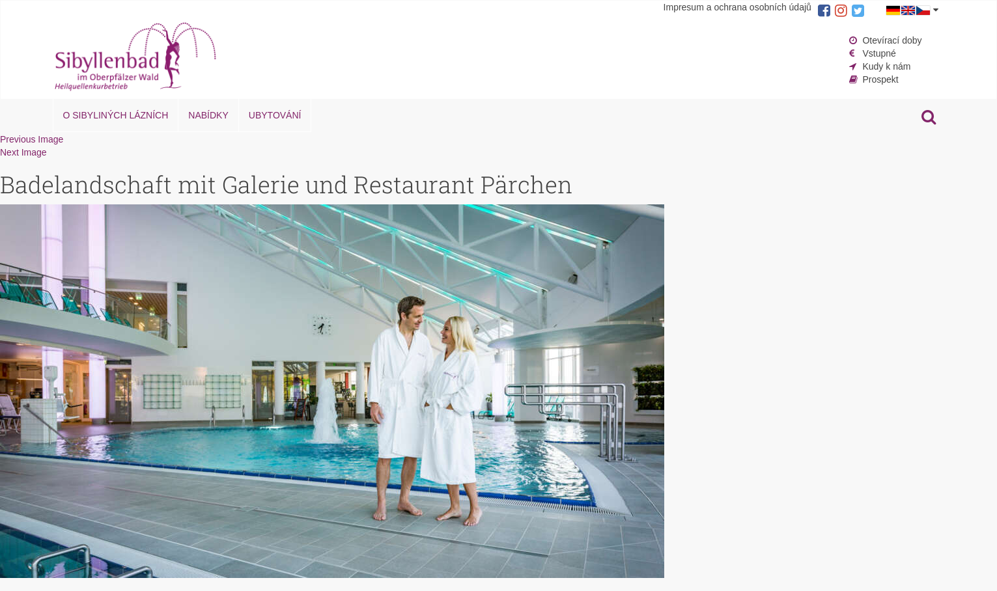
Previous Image (31, 139)
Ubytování (275, 115)
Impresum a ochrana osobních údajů (737, 7)
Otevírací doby (891, 40)
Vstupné (878, 53)
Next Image (23, 152)
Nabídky (208, 115)
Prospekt (880, 79)
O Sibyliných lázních (116, 115)
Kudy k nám (886, 66)
